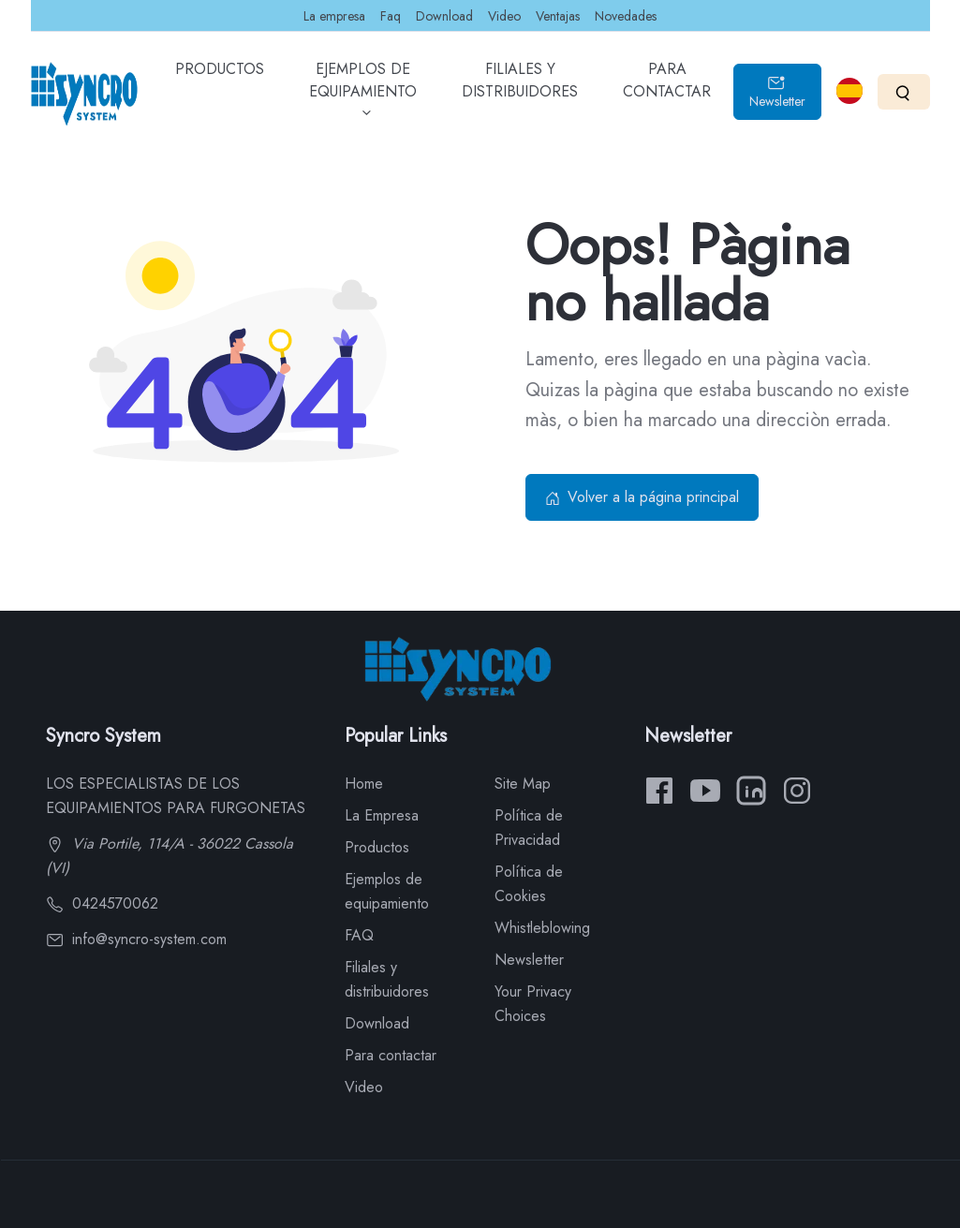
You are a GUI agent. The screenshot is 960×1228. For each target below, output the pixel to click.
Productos (377, 847)
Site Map (523, 783)
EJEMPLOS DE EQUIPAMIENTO (363, 97)
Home (364, 783)
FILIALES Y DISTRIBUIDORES (520, 93)
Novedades (626, 16)
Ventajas (558, 16)
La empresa (334, 16)
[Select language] (849, 91)
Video (504, 16)
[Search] (903, 91)
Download (444, 16)
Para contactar (390, 1055)
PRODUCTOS (219, 82)
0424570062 (102, 903)
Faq (390, 16)
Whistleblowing (542, 928)
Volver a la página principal (642, 497)
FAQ (359, 935)
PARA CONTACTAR (667, 93)
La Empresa (382, 815)
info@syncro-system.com (136, 939)
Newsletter (777, 92)
